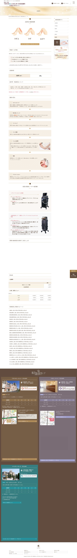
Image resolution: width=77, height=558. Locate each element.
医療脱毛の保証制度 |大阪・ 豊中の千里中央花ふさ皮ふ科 (20, 334)
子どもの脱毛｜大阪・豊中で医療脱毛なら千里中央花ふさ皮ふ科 (21, 361)
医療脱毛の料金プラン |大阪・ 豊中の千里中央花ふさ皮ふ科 (20, 328)
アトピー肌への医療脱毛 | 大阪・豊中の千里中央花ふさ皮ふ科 (21, 363)
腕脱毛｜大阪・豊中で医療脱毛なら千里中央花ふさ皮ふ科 (20, 350)
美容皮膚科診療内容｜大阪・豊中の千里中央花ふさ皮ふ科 (20, 314)
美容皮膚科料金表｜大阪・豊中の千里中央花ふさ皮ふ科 (20, 317)
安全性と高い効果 (56, 550)
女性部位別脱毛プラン (59, 19)
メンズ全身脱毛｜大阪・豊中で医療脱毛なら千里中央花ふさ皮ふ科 (22, 359)
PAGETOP (38, 546)
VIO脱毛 (56, 25)
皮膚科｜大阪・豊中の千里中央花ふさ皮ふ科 (18, 310)
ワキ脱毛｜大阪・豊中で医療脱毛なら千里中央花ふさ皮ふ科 (21, 348)
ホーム (10, 550)
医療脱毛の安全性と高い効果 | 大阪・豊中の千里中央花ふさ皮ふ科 (22, 330)
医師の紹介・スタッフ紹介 (13, 553)
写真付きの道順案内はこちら (23, 421)
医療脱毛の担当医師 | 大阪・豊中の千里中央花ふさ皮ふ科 (20, 337)
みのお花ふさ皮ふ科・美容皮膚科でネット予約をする (12, 538)
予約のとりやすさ (41, 550)
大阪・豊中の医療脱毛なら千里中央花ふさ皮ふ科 (29, 44)
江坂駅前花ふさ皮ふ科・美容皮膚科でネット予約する (50, 460)
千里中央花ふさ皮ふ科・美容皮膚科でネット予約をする (12, 459)
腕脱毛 (56, 34)
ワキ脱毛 (56, 31)
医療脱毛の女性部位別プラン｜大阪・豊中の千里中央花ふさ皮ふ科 (22, 339)
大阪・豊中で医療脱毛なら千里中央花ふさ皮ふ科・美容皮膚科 (38, 556)
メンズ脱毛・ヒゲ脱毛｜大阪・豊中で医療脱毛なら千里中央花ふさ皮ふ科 (23, 357)
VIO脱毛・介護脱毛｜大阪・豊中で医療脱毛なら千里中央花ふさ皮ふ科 (23, 343)
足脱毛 (56, 37)
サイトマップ (26, 553)
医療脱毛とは (26, 550)
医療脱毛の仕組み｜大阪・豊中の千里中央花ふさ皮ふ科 (20, 323)
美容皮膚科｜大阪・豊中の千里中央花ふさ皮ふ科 (18, 312)
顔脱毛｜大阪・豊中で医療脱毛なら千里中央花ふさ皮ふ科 (20, 346)
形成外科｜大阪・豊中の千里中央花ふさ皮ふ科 (18, 319)
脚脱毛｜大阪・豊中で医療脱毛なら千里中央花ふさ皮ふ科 (20, 352)
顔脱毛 (56, 28)
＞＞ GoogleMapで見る (21, 412)
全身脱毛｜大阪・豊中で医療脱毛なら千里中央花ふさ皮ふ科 (21, 341)
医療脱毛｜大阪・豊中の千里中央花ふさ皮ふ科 (18, 321)
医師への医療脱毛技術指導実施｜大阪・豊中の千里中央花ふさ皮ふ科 (22, 332)
